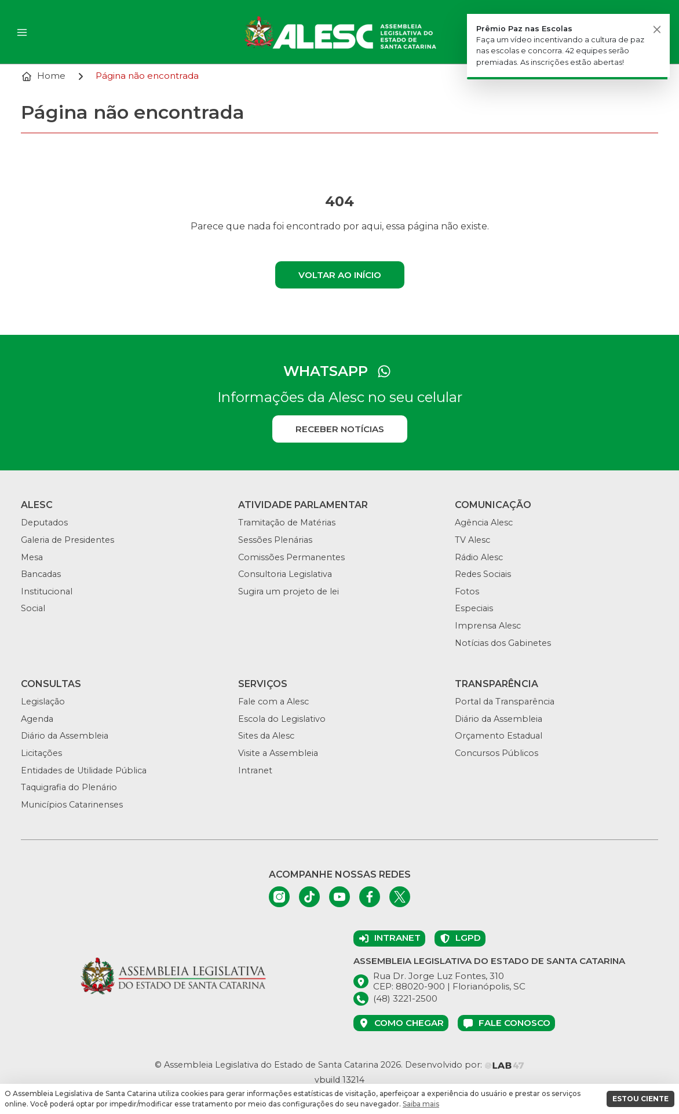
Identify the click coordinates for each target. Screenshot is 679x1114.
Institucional (46, 591)
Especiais (474, 608)
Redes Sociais (483, 574)
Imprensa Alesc (488, 625)
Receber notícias (339, 428)
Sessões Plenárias (275, 540)
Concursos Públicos (496, 753)
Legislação (43, 701)
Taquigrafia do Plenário (69, 787)
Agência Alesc (484, 522)
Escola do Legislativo (282, 719)
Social (33, 608)
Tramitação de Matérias (286, 522)
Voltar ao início (339, 274)
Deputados (44, 522)
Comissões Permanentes (291, 557)
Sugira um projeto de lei (288, 591)
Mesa (32, 557)
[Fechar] (657, 29)
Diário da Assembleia (64, 736)
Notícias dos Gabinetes (503, 643)
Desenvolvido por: (464, 1065)
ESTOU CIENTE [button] (640, 1098)
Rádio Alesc (479, 557)
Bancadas (41, 574)
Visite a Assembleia (278, 753)
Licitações (41, 753)
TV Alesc (472, 540)
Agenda (37, 719)
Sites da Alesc (266, 736)
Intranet (255, 770)
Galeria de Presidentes (67, 540)
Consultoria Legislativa (285, 574)
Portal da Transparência (504, 701)
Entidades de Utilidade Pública (84, 770)
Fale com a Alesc (273, 701)
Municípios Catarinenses (72, 804)
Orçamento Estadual (498, 736)
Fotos (467, 591)
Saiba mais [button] (421, 1104)
